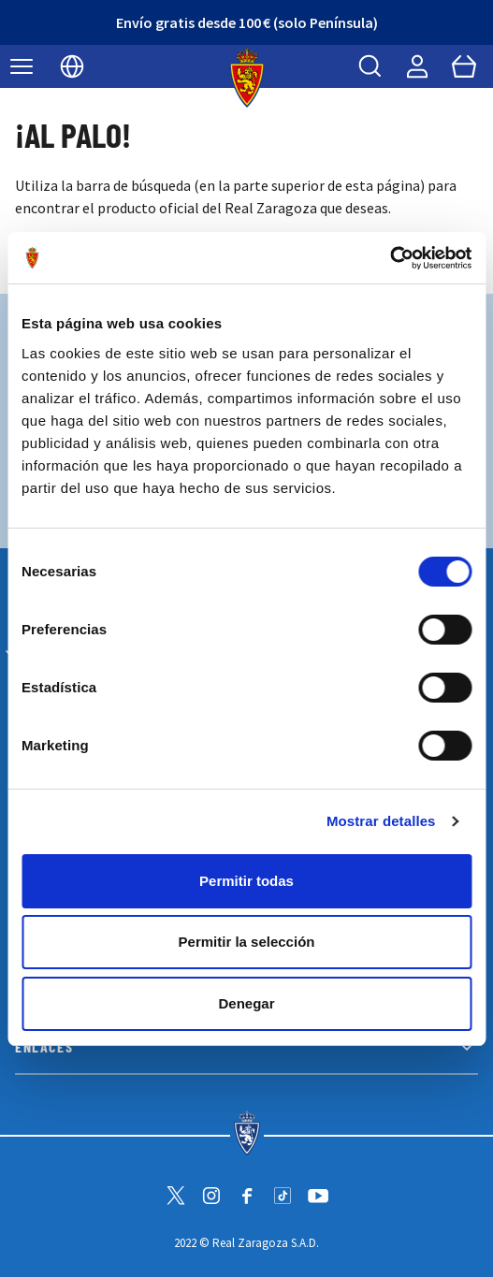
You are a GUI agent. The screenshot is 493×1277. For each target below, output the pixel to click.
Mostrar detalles (381, 821)
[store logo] (246, 78)
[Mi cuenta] (417, 66)
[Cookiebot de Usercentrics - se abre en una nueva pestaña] (389, 258)
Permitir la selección (247, 942)
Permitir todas (246, 881)
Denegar (246, 1003)
